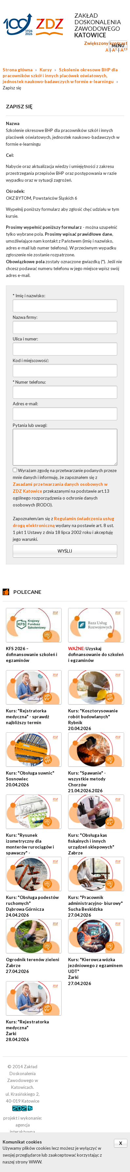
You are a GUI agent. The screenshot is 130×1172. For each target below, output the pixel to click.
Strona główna (17, 69)
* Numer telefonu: (29, 382)
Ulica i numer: (25, 338)
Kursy (46, 69)
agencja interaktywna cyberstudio (22, 1131)
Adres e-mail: (25, 403)
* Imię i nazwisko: (29, 295)
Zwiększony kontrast (105, 43)
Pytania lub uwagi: (30, 425)
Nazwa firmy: (25, 317)
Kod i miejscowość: (31, 360)
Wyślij (65, 551)
